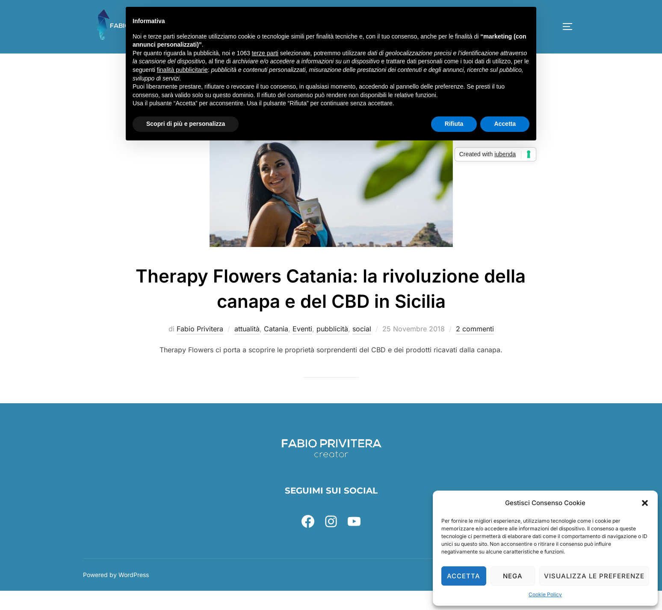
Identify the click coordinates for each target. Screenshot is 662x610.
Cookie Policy (545, 594)
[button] (645, 503)
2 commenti (475, 348)
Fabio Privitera (200, 348)
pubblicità (332, 348)
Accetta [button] (505, 123)
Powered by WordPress (116, 593)
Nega (513, 576)
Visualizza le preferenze (594, 576)
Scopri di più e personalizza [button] (185, 123)
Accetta (463, 576)
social (361, 348)
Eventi (302, 348)
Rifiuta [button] (454, 123)
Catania (276, 348)
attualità (247, 348)
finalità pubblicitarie (182, 69)
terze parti (265, 53)
